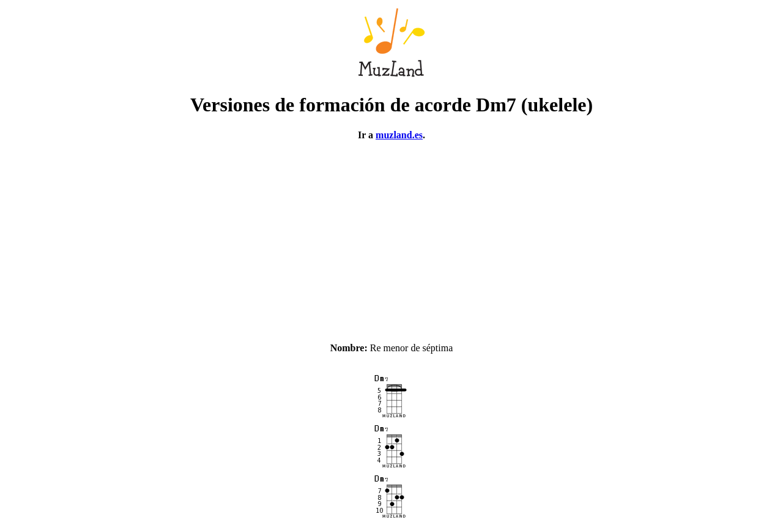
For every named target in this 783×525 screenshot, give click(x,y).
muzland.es (399, 135)
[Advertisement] (391, 236)
